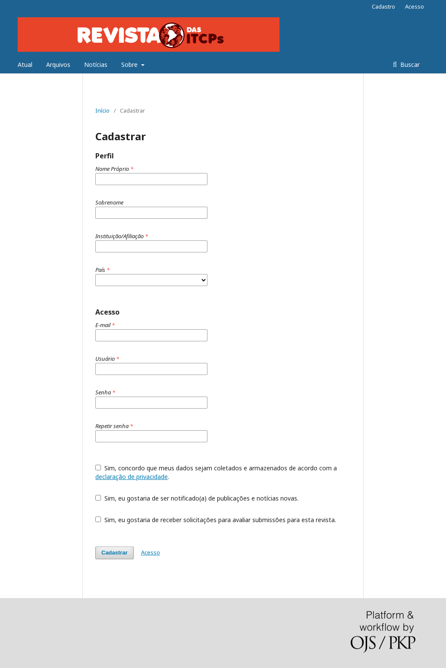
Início (102, 110)
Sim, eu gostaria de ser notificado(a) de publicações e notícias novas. (196, 498)
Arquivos (58, 64)
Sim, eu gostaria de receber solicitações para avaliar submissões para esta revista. (215, 520)
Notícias (95, 64)
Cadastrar (114, 552)
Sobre (130, 64)
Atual (25, 64)
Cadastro (383, 6)
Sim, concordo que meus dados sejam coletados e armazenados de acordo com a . (216, 472)
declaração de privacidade (131, 477)
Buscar (409, 64)
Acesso (414, 6)
